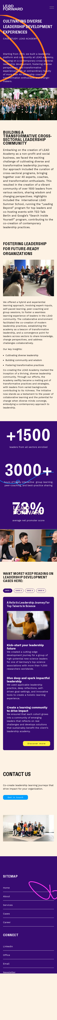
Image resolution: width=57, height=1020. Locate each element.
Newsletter (9, 972)
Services (8, 905)
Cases (6, 913)
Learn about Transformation (19, 996)
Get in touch (15, 797)
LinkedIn (8, 946)
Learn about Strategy (15, 1005)
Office (6, 955)
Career (7, 922)
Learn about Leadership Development (25, 1013)
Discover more (37, 743)
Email (6, 963)
